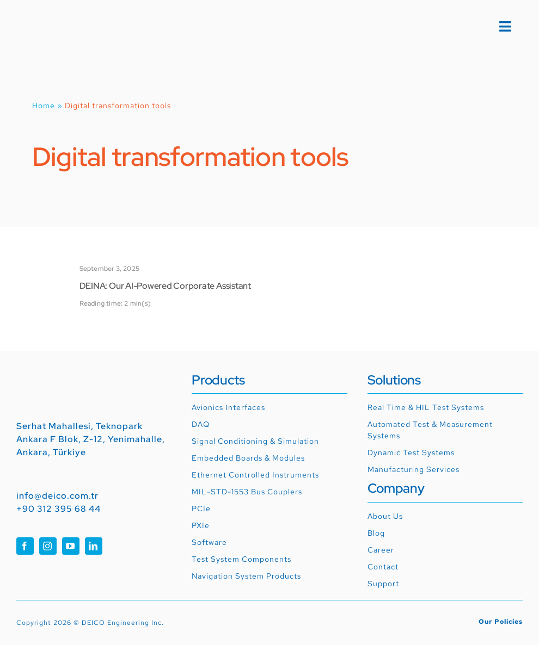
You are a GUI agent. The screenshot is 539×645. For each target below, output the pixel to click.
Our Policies (501, 621)
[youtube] (70, 546)
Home (43, 105)
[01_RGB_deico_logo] (55, 20)
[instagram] (48, 546)
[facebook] (25, 546)
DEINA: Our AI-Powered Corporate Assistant (165, 286)
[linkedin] (93, 546)
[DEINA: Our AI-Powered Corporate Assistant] (43, 274)
